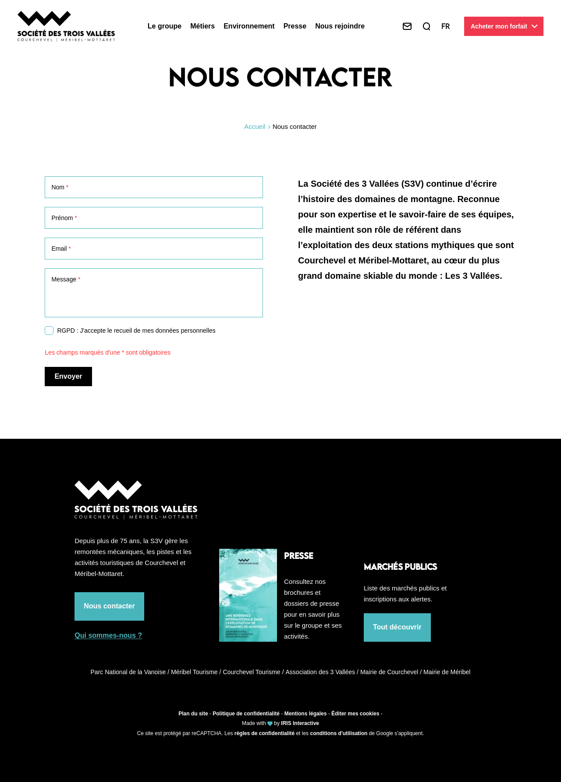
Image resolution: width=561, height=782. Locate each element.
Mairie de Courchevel (391, 671)
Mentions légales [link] (305, 714)
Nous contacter (109, 606)
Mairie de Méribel (446, 671)
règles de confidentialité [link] (264, 733)
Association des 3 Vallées (322, 671)
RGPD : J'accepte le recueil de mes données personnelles (136, 330)
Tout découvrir (397, 627)
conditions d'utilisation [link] (338, 733)
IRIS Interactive (300, 723)
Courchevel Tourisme (253, 671)
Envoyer (68, 376)
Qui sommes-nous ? (108, 635)
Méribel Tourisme (196, 671)
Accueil (254, 126)
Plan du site (193, 714)
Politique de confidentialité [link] (246, 714)
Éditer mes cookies (355, 714)
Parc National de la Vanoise (130, 671)
